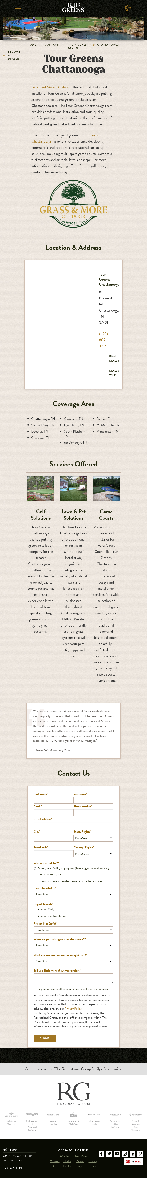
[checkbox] (73, 875)
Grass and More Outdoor (50, 87)
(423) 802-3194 (103, 340)
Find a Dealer (78, 45)
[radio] (73, 871)
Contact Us (55, 1164)
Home (32, 45)
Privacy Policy (73, 1008)
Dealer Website (114, 373)
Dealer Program (80, 1164)
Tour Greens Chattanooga (109, 279)
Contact (51, 45)
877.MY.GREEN (15, 1168)
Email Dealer (114, 358)
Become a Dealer (11, 55)
